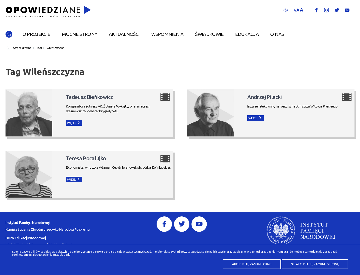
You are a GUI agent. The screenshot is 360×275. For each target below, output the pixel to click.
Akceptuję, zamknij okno (252, 264)
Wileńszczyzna (55, 47)
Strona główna (22, 47)
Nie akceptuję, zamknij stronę (315, 264)
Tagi (39, 47)
